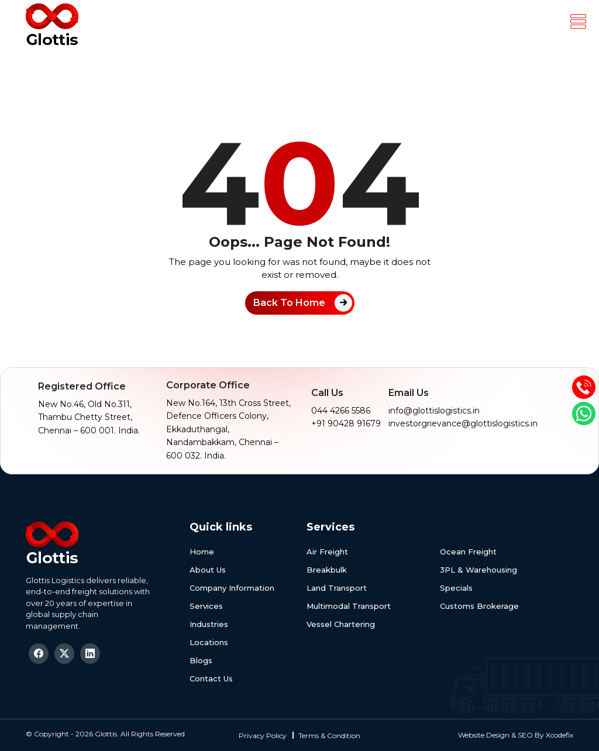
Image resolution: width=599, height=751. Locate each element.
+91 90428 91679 (346, 423)
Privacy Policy (263, 735)
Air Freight (327, 551)
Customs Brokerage (479, 606)
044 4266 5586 (340, 410)
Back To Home (289, 302)
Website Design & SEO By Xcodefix (515, 735)
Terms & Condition (329, 735)
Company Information (232, 587)
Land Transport (337, 587)
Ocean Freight (468, 551)
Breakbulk (327, 569)
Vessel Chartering (341, 624)
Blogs (201, 660)
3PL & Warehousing (478, 569)
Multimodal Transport (349, 606)
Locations (209, 642)
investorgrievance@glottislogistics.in (463, 423)
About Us (208, 569)
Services (206, 606)
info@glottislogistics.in (434, 410)
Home (202, 551)
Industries (209, 624)
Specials (456, 587)
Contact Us (211, 678)
